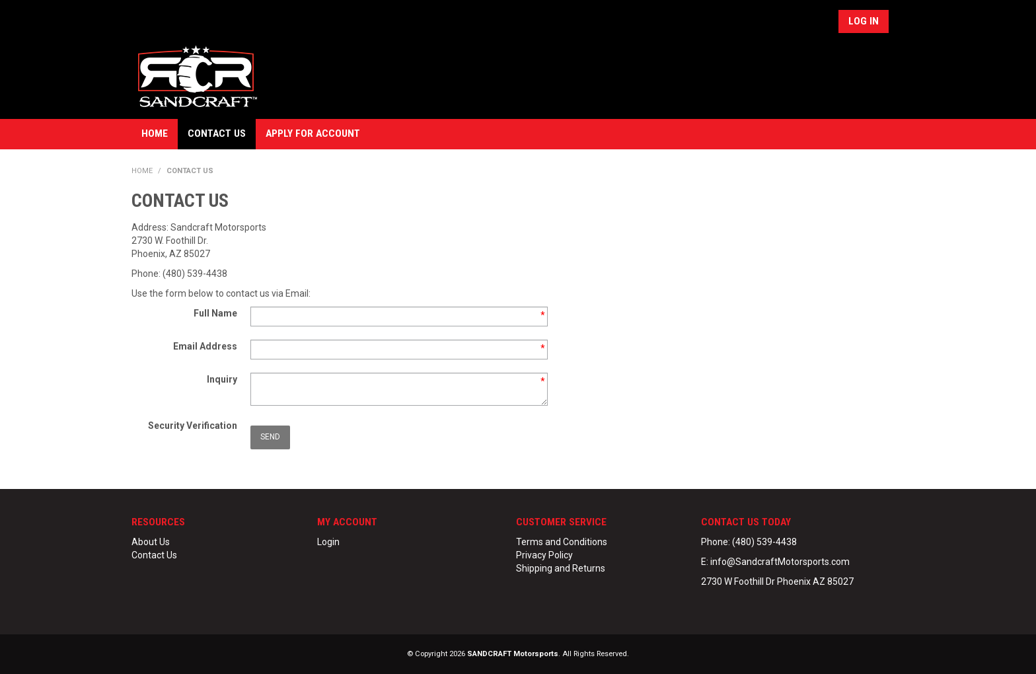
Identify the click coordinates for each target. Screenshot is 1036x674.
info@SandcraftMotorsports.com (780, 561)
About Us (150, 542)
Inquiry (222, 379)
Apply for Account (313, 133)
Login (328, 542)
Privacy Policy (544, 555)
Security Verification (192, 425)
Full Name (215, 313)
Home (154, 133)
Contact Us (217, 133)
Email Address (205, 346)
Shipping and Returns (560, 568)
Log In (863, 21)
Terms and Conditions (561, 542)
